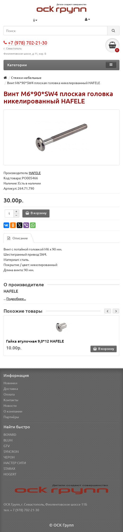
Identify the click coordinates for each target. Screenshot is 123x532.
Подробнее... (16, 298)
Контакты (11, 400)
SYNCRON (11, 451)
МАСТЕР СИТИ (15, 463)
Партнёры (11, 417)
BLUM (8, 440)
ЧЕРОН (9, 457)
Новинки (10, 383)
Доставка (11, 388)
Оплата (9, 394)
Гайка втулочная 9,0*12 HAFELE (35, 341)
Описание (17, 238)
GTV (7, 446)
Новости (10, 405)
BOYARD (10, 434)
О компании (13, 411)
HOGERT (10, 474)
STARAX (9, 468)
